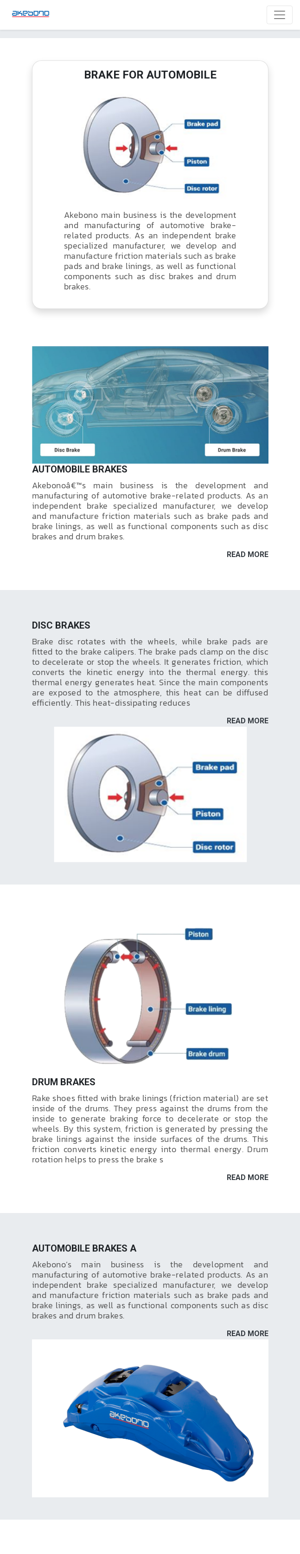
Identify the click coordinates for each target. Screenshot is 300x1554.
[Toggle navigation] (280, 15)
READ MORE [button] (247, 554)
